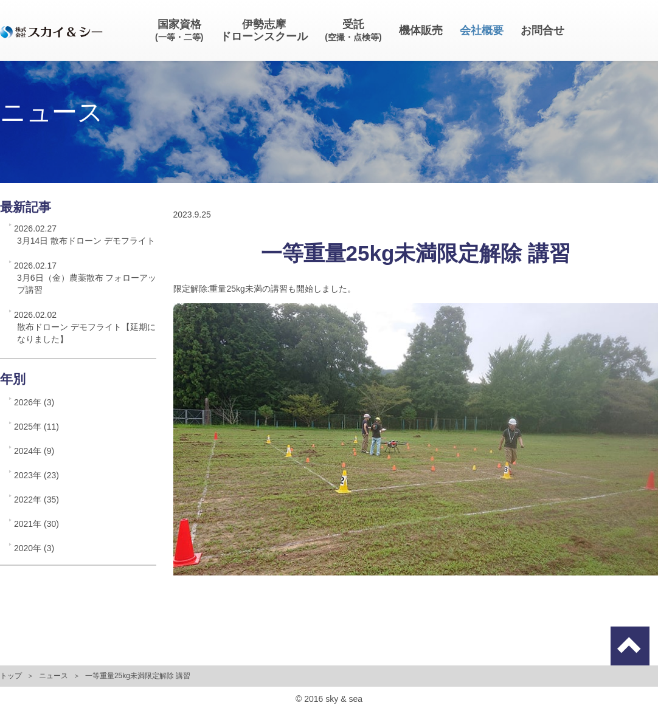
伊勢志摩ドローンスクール (264, 30)
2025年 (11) (36, 426)
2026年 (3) (34, 402)
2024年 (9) (34, 451)
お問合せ (542, 30)
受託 (353, 30)
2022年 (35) (36, 499)
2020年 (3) (34, 548)
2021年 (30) (36, 524)
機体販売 (421, 30)
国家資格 (179, 30)
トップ (11, 676)
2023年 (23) (36, 475)
